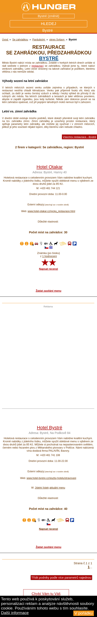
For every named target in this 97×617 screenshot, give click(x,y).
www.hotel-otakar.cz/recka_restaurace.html (51, 211)
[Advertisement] (47, 355)
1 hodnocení (49, 256)
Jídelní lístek (42, 487)
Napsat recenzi (48, 268)
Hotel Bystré (49, 427)
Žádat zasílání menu (48, 290)
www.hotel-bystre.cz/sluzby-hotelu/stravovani (51, 478)
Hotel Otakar (50, 167)
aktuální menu (57, 487)
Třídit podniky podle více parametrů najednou (61, 577)
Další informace (15, 613)
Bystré (48, 58)
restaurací (38, 65)
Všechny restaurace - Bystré (79, 136)
